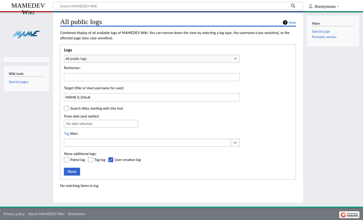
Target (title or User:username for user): (94, 88)
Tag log (99, 160)
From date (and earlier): (81, 116)
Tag (66, 133)
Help (292, 22)
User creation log (128, 160)
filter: (71, 133)
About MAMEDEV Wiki (46, 214)
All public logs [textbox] (76, 58)
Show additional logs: (80, 154)
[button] (235, 143)
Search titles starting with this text (96, 108)
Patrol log (77, 160)
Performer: (72, 68)
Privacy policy (14, 214)
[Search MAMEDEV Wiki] (178, 5)
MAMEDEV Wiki (28, 8)
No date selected (79, 123)
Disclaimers (77, 214)
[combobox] (152, 59)
